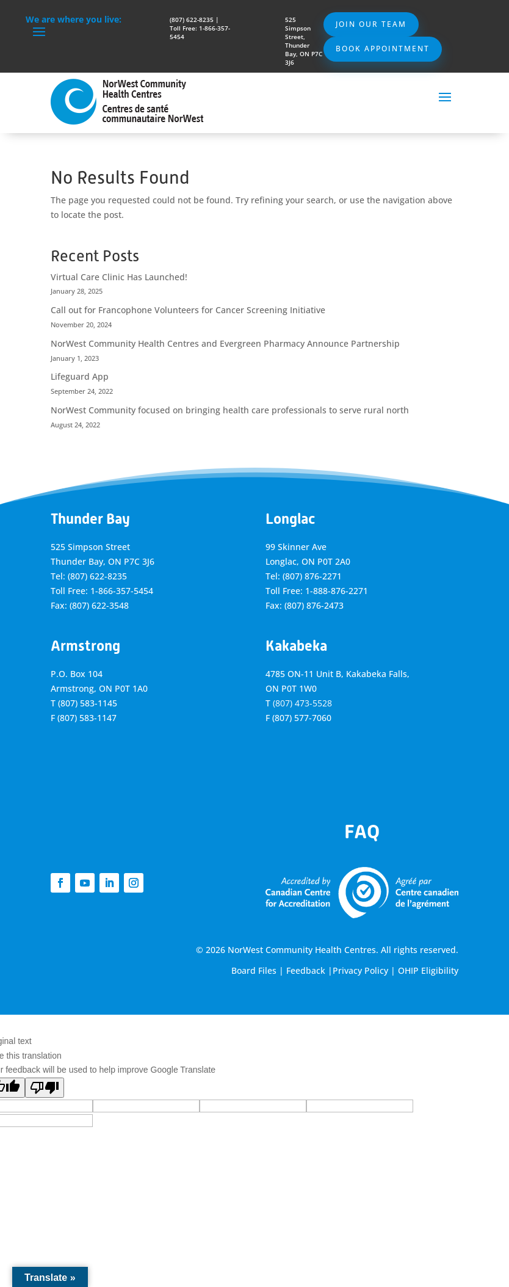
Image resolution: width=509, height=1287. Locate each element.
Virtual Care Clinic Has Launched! (119, 277)
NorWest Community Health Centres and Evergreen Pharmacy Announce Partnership (225, 343)
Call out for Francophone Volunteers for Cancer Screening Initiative (188, 310)
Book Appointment (383, 48)
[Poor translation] (44, 1088)
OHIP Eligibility (428, 970)
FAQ (362, 831)
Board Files (253, 970)
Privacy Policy (360, 970)
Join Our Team (371, 24)
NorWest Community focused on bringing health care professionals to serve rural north (230, 410)
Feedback (305, 970)
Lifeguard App (80, 376)
